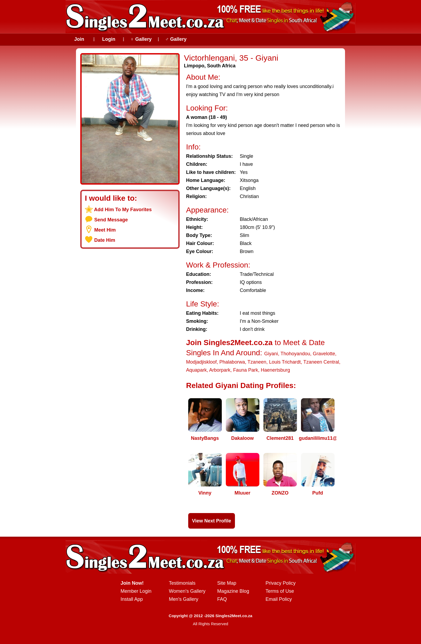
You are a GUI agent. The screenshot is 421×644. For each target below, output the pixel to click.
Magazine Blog (233, 591)
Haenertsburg (275, 370)
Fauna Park (245, 370)
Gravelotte (324, 353)
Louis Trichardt (285, 362)
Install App (132, 599)
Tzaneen (257, 362)
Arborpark (219, 370)
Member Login (136, 591)
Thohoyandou (295, 353)
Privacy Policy (281, 583)
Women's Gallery (187, 591)
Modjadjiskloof (201, 362)
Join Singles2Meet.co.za (229, 342)
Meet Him (105, 230)
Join (79, 39)
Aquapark (196, 370)
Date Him (104, 240)
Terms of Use (280, 591)
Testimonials (182, 583)
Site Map (226, 583)
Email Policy (279, 599)
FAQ (222, 599)
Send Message (111, 219)
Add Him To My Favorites (123, 209)
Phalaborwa (232, 362)
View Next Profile (211, 521)
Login (108, 39)
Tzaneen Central (321, 362)
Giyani (271, 353)
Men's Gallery (183, 599)
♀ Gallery (141, 39)
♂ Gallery (176, 39)
